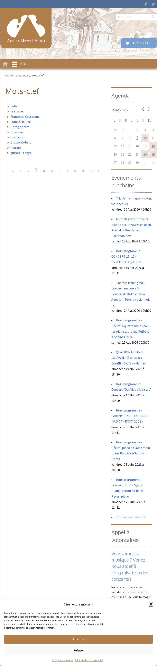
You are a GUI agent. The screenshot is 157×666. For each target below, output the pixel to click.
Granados (17, 137)
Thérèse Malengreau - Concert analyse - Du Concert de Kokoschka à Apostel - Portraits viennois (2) (130, 294)
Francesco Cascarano (25, 116)
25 (153, 154)
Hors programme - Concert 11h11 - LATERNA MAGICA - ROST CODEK (129, 415)
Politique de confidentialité (89, 660)
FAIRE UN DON (141, 43)
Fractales (17, 111)
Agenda (23, 75)
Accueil (9, 75)
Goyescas (16, 132)
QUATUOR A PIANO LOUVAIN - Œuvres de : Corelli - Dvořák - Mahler (128, 357)
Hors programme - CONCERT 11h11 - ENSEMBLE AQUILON (126, 256)
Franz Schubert (21, 122)
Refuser (78, 650)
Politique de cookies (62, 660)
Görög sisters (19, 127)
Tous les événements (130, 517)
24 (145, 154)
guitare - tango (21, 153)
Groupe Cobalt (20, 142)
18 (153, 146)
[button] (151, 604)
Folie (13, 106)
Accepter (78, 639)
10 (91, 171)
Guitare (15, 148)
